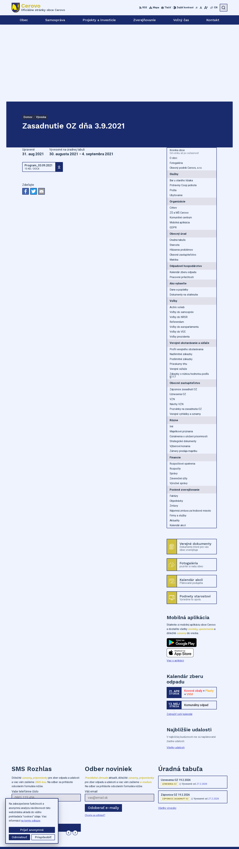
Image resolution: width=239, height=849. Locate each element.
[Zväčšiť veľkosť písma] (206, 7)
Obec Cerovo (177, 840)
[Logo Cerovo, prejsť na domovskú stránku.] (38, 8)
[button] (68, 755)
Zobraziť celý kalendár (180, 637)
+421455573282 (196, 817)
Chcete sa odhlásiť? (22, 738)
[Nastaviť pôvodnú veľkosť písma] (201, 7)
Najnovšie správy (31, 756)
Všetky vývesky (167, 730)
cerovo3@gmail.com (198, 825)
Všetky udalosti (176, 670)
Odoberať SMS (27, 731)
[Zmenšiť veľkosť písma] (197, 7)
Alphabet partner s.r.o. (135, 840)
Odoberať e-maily (103, 731)
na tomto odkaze (30, 820)
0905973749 (194, 821)
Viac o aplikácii (175, 583)
